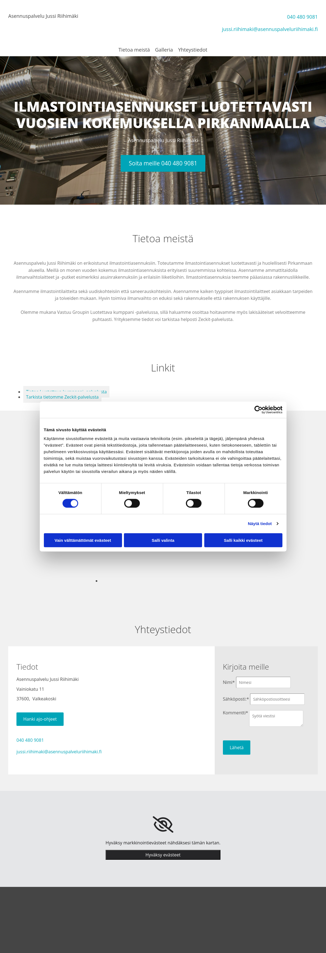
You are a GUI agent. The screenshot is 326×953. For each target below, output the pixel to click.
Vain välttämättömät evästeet (83, 540)
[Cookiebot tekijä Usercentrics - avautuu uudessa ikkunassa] (258, 410)
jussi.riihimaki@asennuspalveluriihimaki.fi (270, 29)
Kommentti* (235, 713)
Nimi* (229, 682)
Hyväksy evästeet (163, 855)
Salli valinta (163, 540)
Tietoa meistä (134, 49)
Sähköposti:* (236, 699)
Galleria (164, 49)
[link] (163, 824)
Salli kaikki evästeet (243, 540)
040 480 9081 (302, 16)
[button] (163, 163)
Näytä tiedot (260, 523)
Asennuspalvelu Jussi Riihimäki (43, 16)
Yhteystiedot (192, 49)
